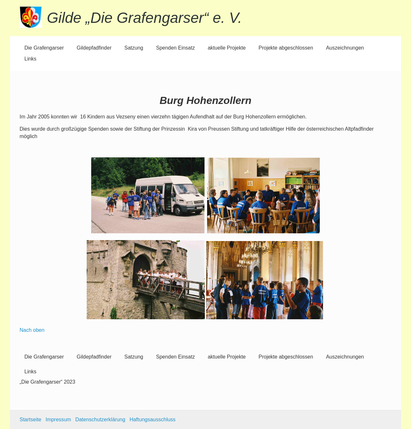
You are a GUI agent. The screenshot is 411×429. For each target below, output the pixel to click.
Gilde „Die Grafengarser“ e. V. (144, 17)
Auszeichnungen (345, 48)
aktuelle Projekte (227, 48)
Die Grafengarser (44, 48)
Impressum (58, 419)
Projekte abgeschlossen (285, 48)
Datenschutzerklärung (100, 419)
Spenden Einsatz (175, 48)
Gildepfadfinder (94, 48)
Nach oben (32, 330)
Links (30, 58)
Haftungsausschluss (152, 419)
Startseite (30, 419)
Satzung (133, 48)
